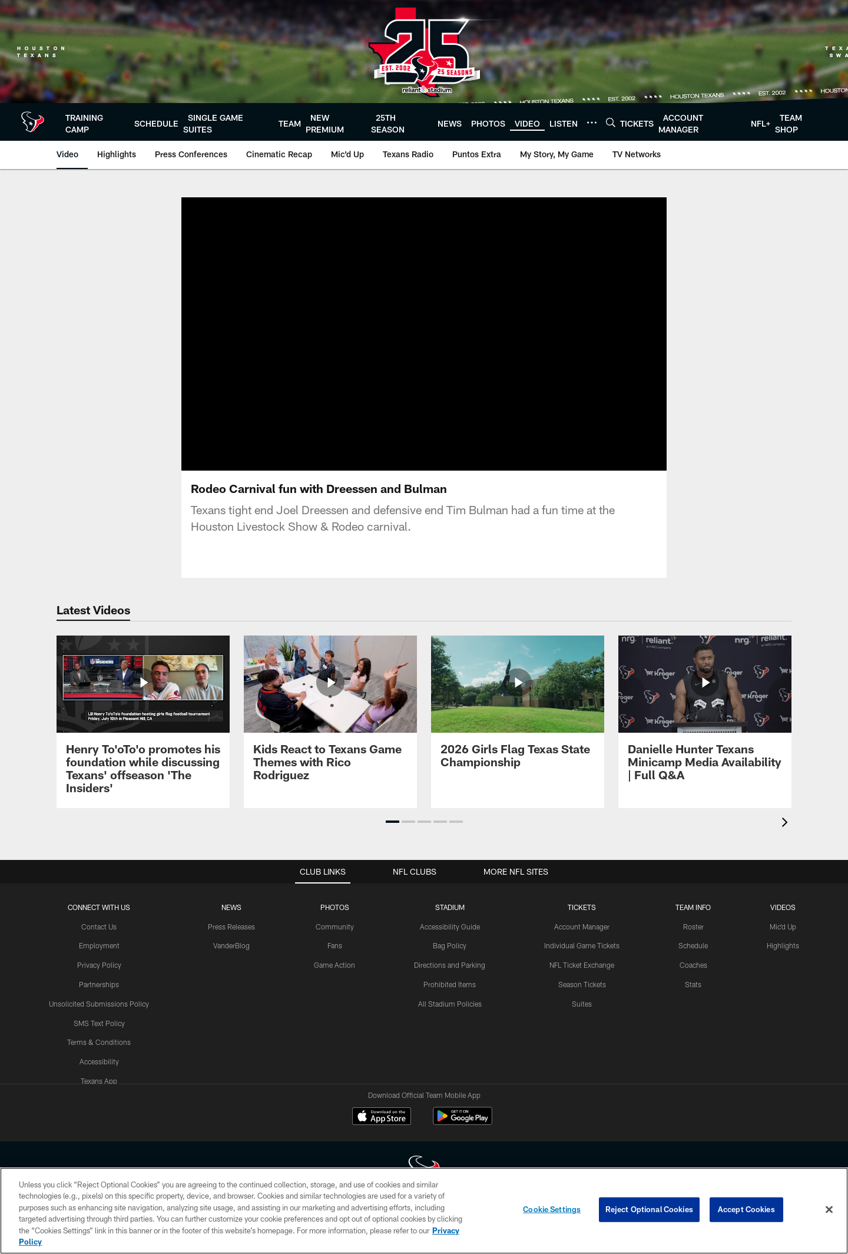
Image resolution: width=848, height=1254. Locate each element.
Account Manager (582, 926)
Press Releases (231, 926)
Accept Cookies (746, 1209)
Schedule (693, 945)
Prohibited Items (449, 984)
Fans (334, 945)
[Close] (829, 1210)
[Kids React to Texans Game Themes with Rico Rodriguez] (330, 715)
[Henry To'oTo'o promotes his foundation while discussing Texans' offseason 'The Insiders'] (143, 722)
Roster (693, 926)
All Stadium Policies (450, 1004)
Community (335, 926)
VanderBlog (231, 945)
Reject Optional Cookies (649, 1209)
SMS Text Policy (99, 1023)
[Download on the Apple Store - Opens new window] (381, 1117)
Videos (783, 907)
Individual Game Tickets (582, 945)
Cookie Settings (552, 1209)
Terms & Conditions (99, 1042)
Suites (582, 1004)
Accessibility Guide (450, 926)
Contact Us (99, 926)
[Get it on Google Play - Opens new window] (462, 1121)
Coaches (693, 965)
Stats (693, 984)
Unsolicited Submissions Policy (99, 1004)
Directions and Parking (449, 965)
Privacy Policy (99, 965)
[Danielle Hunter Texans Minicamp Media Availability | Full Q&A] (704, 715)
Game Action (334, 965)
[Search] (610, 122)
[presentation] (786, 824)
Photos (334, 907)
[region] (424, 1210)
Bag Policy (449, 945)
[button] (392, 822)
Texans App (99, 1081)
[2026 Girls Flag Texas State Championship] (517, 709)
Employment (99, 945)
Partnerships (99, 984)
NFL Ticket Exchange (581, 965)
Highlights (783, 945)
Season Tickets (582, 984)
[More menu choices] (592, 122)
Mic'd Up (783, 926)
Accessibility (99, 1061)
